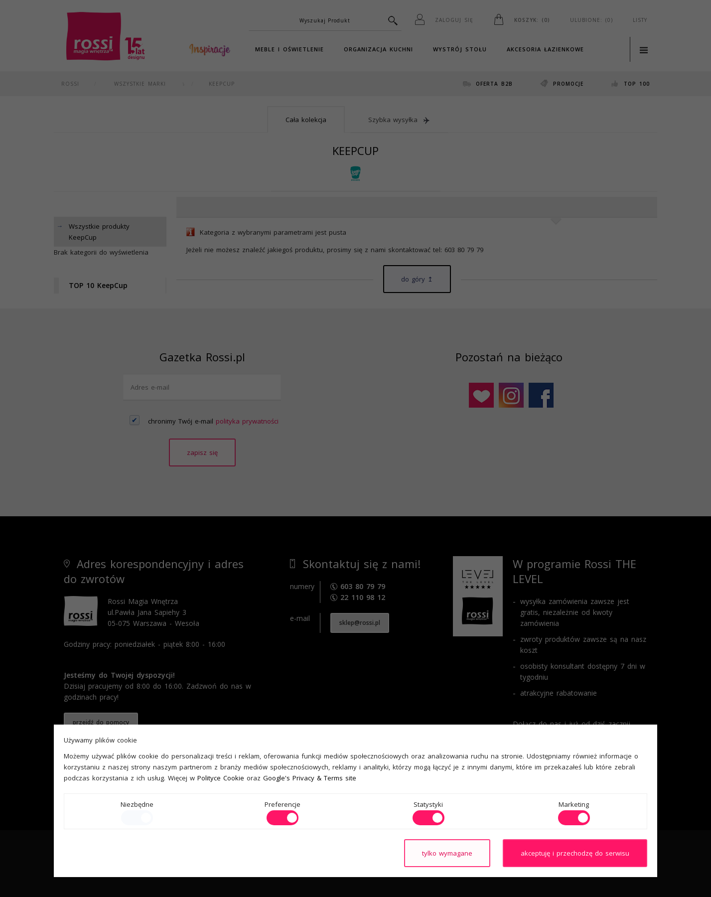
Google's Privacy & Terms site (309, 777)
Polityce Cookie (220, 777)
